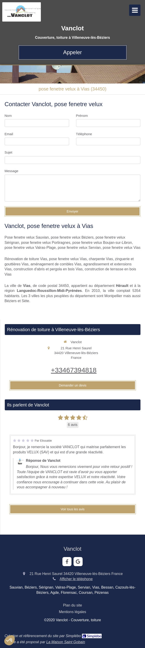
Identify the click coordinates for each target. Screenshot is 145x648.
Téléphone (84, 134)
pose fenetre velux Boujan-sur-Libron (102, 243)
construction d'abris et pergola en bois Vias (48, 269)
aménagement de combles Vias (55, 264)
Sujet (8, 152)
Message (11, 171)
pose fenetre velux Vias (121, 247)
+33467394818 (73, 370)
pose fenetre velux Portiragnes (45, 243)
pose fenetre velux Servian (79, 247)
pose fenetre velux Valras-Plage (30, 247)
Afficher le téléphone (76, 579)
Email (9, 134)
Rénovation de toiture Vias (26, 259)
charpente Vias (101, 259)
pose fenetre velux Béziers (72, 237)
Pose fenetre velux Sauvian (27, 237)
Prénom (82, 115)
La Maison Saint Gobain (65, 642)
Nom (8, 115)
